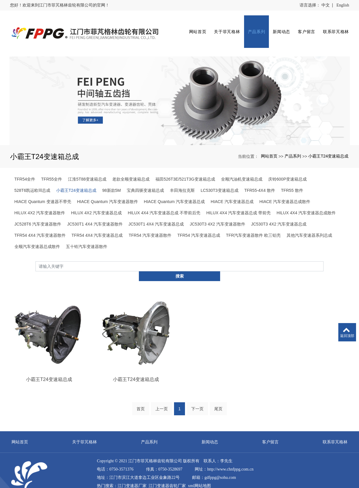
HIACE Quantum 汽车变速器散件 (107, 188)
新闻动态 (278, 27)
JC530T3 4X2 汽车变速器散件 (217, 210)
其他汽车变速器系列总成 (309, 222)
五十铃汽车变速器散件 (86, 233)
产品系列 (252, 27)
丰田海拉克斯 (182, 177)
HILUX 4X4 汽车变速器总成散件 (306, 199)
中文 (325, 5)
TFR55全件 (51, 165)
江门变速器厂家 (132, 463)
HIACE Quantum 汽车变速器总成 (174, 188)
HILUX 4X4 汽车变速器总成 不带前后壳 (164, 199)
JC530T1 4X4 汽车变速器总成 (156, 210)
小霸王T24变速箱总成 (328, 142)
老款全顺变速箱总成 (131, 165)
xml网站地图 (199, 463)
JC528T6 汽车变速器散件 (37, 210)
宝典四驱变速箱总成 (145, 177)
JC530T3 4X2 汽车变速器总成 (279, 210)
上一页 (161, 386)
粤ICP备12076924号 (114, 479)
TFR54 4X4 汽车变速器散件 (40, 222)
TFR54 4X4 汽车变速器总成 (97, 222)
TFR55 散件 (292, 177)
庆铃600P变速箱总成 (287, 165)
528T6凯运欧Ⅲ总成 (32, 177)
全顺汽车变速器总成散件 (37, 233)
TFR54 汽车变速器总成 (198, 222)
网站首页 (194, 27)
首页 (141, 386)
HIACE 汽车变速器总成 (232, 188)
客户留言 (302, 27)
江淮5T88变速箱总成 (87, 165)
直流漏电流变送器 (134, 471)
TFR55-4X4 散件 (259, 177)
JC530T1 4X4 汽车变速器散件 (95, 210)
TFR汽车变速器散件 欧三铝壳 (253, 222)
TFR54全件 (24, 165)
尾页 (218, 386)
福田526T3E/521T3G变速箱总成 (185, 165)
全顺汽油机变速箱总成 (241, 165)
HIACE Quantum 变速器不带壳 (42, 188)
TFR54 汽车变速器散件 (150, 222)
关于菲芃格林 (223, 27)
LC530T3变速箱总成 (219, 177)
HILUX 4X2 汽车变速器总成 (96, 199)
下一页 (197, 386)
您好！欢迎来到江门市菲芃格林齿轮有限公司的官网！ (59, 5)
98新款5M (111, 177)
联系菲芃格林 (332, 27)
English (343, 5)
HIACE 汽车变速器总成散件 (285, 188)
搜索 (323, 252)
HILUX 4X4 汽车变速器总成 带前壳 (238, 199)
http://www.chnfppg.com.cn (230, 446)
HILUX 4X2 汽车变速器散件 (39, 199)
